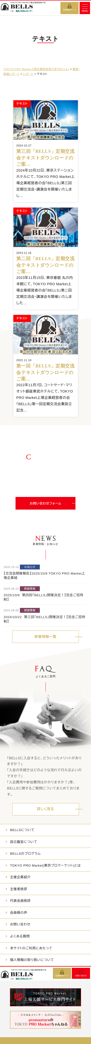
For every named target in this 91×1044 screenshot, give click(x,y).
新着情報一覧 (45, 637)
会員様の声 (18, 913)
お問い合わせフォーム (45, 503)
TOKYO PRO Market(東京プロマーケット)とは (45, 865)
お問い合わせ (20, 924)
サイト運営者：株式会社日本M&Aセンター (46, 1042)
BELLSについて (22, 830)
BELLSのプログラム (25, 853)
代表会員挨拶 (20, 901)
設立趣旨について (23, 842)
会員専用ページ (69, 10)
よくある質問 (20, 936)
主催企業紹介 (20, 877)
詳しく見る (45, 809)
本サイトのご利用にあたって (31, 948)
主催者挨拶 (18, 889)
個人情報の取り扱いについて (32, 960)
